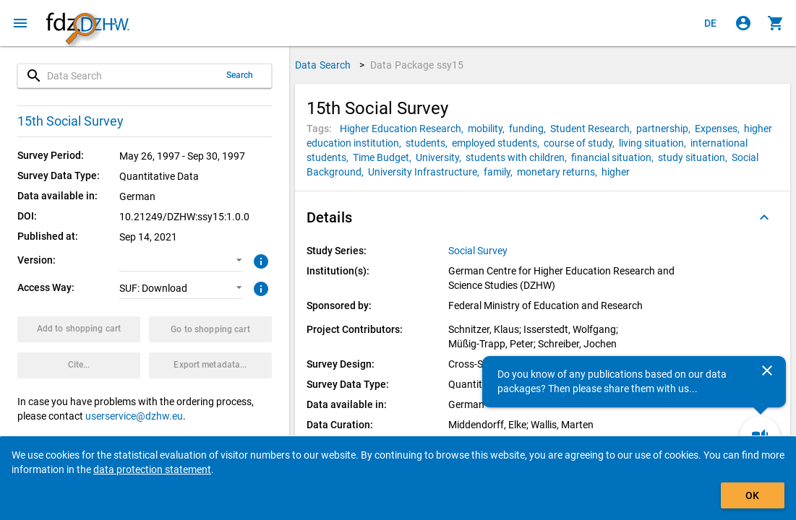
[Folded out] (764, 217)
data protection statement (152, 469)
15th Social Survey (70, 121)
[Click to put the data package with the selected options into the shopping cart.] (78, 329)
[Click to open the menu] (20, 23)
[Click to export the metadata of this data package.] (210, 365)
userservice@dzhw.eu (134, 416)
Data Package (417, 65)
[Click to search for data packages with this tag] (404, 128)
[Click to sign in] (743, 23)
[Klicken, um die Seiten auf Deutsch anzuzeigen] (710, 23)
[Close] (767, 370)
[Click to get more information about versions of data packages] (259, 260)
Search (240, 75)
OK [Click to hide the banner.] (752, 495)
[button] (180, 261)
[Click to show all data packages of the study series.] (479, 250)
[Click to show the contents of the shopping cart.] (775, 23)
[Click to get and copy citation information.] (78, 365)
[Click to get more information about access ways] (259, 287)
